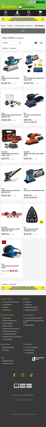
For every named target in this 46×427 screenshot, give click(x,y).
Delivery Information (9, 320)
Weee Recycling (7, 347)
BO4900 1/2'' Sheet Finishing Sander (10, 79)
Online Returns (7, 323)
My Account (6, 318)
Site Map (4, 350)
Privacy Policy (28, 350)
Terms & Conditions (30, 347)
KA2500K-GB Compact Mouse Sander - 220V (10, 154)
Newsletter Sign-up (30, 307)
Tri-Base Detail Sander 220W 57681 (9, 267)
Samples (4, 307)
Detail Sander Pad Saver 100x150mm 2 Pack (31, 230)
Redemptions (28, 325)
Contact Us (27, 304)
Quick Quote (6, 304)
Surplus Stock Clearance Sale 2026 (33, 321)
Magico (17, 414)
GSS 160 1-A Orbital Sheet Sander (34, 190)
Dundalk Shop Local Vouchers (11, 337)
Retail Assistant (7, 363)
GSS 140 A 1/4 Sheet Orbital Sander (32, 116)
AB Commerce (32, 414)
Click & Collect (6, 339)
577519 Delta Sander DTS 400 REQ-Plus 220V (10, 191)
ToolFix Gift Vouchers (9, 331)
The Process (6, 310)
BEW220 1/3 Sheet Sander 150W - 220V (34, 154)
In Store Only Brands (8, 334)
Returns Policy (6, 326)
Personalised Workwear (10, 302)
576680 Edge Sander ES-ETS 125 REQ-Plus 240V (11, 116)
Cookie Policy (28, 353)
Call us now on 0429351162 (23, 395)
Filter (23, 31)
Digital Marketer (7, 361)
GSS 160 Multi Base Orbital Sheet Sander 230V (34, 79)
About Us (27, 302)
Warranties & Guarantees (10, 328)
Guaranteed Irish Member (32, 318)
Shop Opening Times (30, 310)
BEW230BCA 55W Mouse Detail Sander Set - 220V (10, 230)
